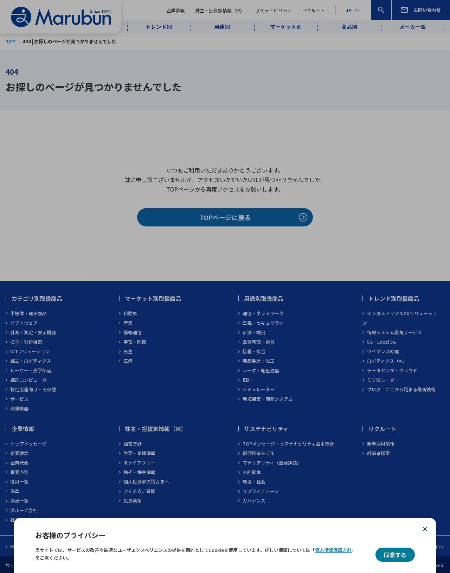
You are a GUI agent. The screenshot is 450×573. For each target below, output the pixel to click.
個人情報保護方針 (333, 550)
